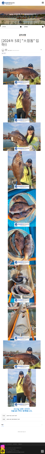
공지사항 (4, 26)
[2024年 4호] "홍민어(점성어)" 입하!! (13, 419)
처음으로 (4, 444)
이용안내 (20, 444)
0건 (6, 50)
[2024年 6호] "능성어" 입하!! (12, 415)
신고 (4, 53)
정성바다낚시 (9, 3)
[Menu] (42, 3)
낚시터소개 (9, 444)
